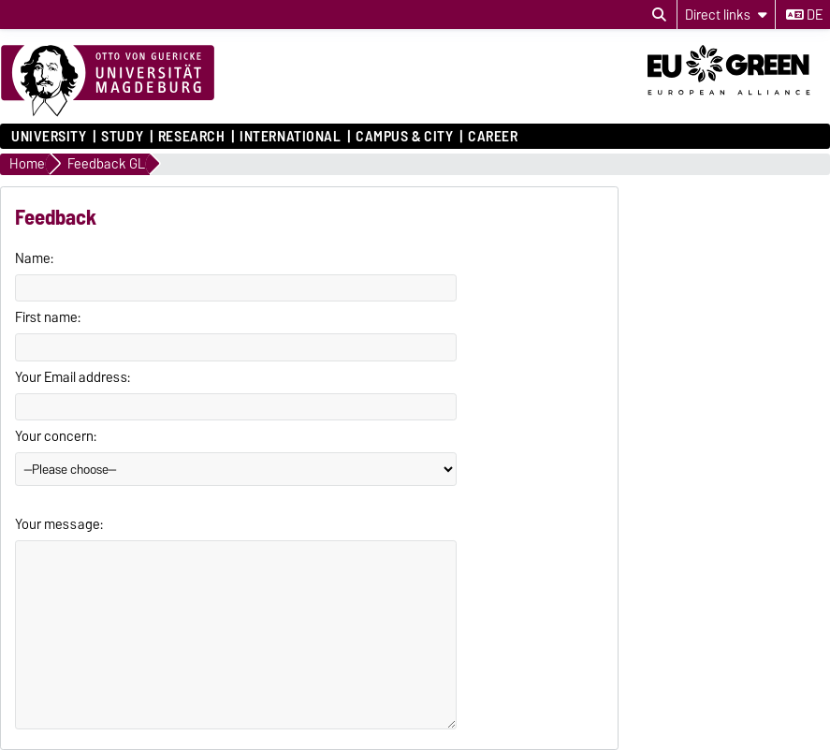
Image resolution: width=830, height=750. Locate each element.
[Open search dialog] (659, 15)
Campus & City (404, 136)
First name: (47, 317)
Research (191, 136)
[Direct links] (726, 14)
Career (492, 136)
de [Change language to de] (804, 15)
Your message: (59, 524)
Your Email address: (72, 377)
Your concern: (55, 436)
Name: (34, 258)
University (49, 136)
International (290, 136)
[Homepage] (107, 81)
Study (122, 136)
